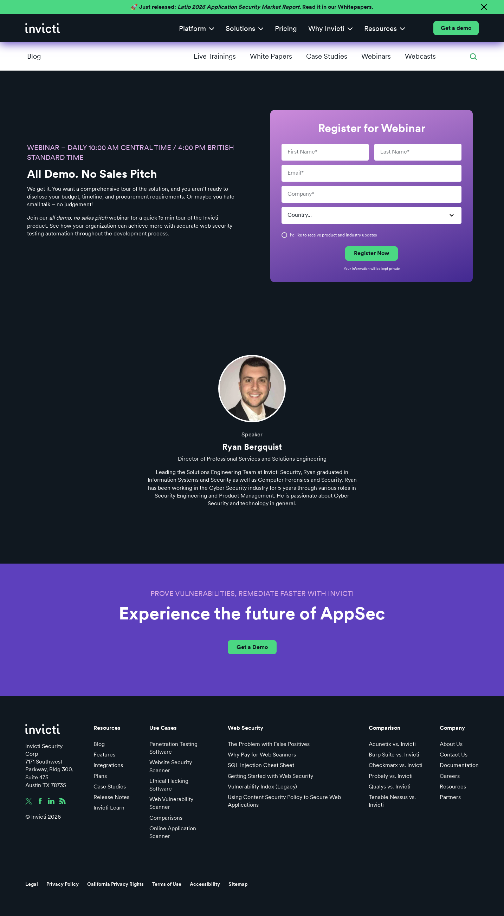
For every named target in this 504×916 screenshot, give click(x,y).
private (394, 268)
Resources (453, 786)
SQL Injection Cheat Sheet (261, 765)
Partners (450, 797)
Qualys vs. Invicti (390, 786)
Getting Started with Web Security (270, 776)
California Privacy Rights (115, 884)
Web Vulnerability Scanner (171, 803)
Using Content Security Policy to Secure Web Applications (284, 801)
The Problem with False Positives (269, 744)
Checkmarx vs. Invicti (395, 765)
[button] (196, 28)
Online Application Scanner (172, 832)
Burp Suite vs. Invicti (394, 754)
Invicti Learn (108, 807)
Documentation (459, 765)
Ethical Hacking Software (168, 785)
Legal (31, 884)
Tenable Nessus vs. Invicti (392, 801)
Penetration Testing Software (173, 748)
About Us (451, 744)
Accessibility (205, 884)
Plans (100, 776)
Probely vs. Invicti (391, 776)
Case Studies (109, 786)
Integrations (108, 765)
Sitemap (238, 884)
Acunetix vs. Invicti (392, 744)
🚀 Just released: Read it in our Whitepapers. (252, 7)
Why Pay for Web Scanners (262, 754)
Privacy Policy (62, 884)
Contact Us (453, 754)
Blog (34, 56)
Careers (450, 776)
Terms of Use (166, 884)
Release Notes (111, 797)
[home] (42, 28)
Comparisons (165, 817)
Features (104, 754)
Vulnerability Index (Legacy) (262, 786)
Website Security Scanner (170, 766)
